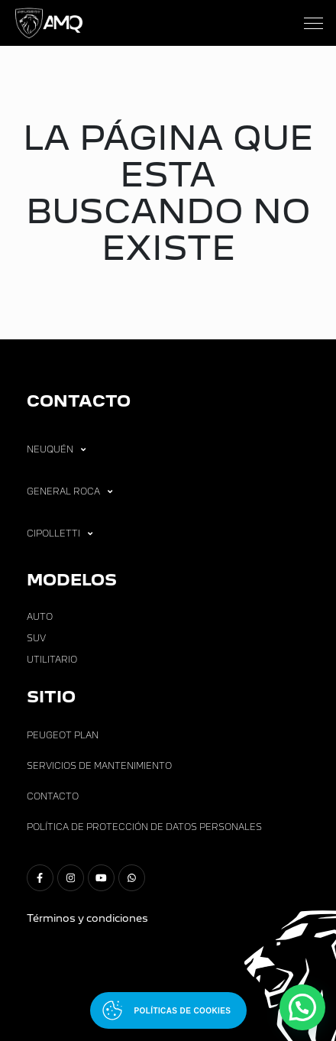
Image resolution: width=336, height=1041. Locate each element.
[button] (302, 1007)
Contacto (53, 796)
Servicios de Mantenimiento (99, 765)
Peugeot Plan (63, 735)
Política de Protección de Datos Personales (144, 827)
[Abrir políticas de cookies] (168, 1010)
